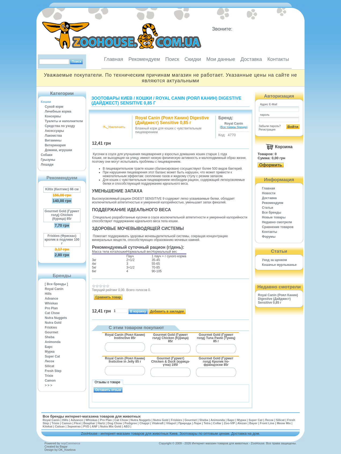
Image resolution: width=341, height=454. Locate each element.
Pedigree (130, 423)
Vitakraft (158, 423)
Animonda (53, 342)
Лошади (47, 164)
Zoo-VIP (229, 423)
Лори (197, 423)
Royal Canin (54, 289)
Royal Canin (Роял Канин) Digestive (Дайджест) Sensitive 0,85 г (278, 298)
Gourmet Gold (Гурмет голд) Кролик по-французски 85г (216, 361)
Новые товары (274, 217)
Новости (268, 193)
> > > (48, 385)
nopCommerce (70, 443)
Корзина (283, 146)
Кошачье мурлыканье (279, 265)
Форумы (268, 237)
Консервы (53, 116)
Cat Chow (52, 313)
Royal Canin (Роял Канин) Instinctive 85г (125, 336)
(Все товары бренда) (233, 127)
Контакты (278, 59)
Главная (113, 59)
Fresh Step (53, 371)
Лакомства (53, 135)
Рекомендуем (144, 59)
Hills (48, 294)
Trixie (49, 376)
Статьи (267, 208)
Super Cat (52, 356)
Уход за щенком (274, 260)
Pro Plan (51, 308)
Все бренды (271, 212)
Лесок (49, 361)
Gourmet (51, 332)
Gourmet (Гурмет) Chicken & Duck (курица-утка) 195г (170, 361)
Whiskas (51, 303)
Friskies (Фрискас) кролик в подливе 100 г (62, 239)
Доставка (251, 59)
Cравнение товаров (278, 227)
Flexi (77, 423)
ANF (95, 426)
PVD (86, 426)
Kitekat (48, 426)
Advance (51, 298)
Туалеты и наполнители (64, 121)
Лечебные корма (58, 111)
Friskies (51, 327)
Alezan (242, 423)
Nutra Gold (53, 323)
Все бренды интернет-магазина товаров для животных (92, 416)
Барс (49, 347)
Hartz (101, 423)
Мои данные (220, 59)
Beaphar (89, 423)
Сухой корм (54, 107)
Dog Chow (115, 423)
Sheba (49, 337)
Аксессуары (54, 131)
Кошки (46, 102)
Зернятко (74, 426)
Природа (184, 423)
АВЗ (127, 426)
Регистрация (267, 129)
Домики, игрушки (58, 150)
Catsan (60, 426)
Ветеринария (55, 145)
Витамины (53, 140)
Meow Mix (284, 423)
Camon (50, 380)
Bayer (253, 423)
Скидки (192, 59)
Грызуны (48, 160)
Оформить (270, 165)
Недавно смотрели (277, 222)
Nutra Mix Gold (110, 426)
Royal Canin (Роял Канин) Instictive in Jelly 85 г (125, 359)
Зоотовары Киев (111, 98)
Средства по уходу (60, 126)
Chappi (144, 423)
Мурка (50, 351)
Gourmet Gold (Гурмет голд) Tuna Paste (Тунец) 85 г (216, 338)
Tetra (206, 423)
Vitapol (171, 423)
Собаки (46, 155)
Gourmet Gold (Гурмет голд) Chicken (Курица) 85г (62, 215)
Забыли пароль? (270, 126)
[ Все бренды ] (56, 284)
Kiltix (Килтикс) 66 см (62, 189)
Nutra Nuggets (56, 318)
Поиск (172, 59)
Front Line (267, 423)
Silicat (49, 366)
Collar (217, 423)
